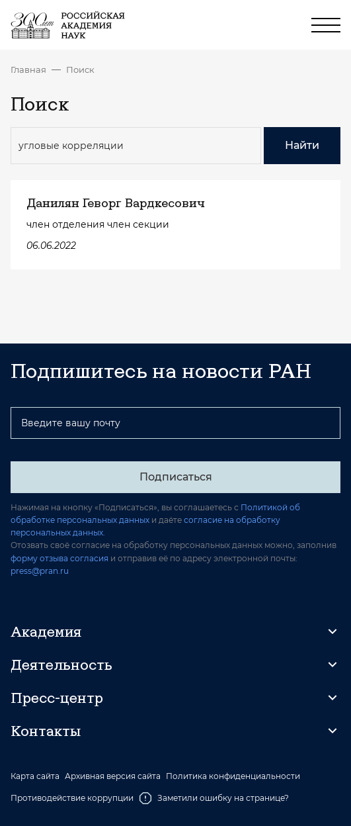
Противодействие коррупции (72, 798)
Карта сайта (35, 776)
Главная (28, 69)
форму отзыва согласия (59, 558)
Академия (46, 631)
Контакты (46, 730)
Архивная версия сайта (113, 776)
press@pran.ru (40, 571)
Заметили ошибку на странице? (214, 798)
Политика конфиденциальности (233, 776)
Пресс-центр (57, 697)
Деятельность (61, 664)
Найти (302, 145)
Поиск (80, 69)
